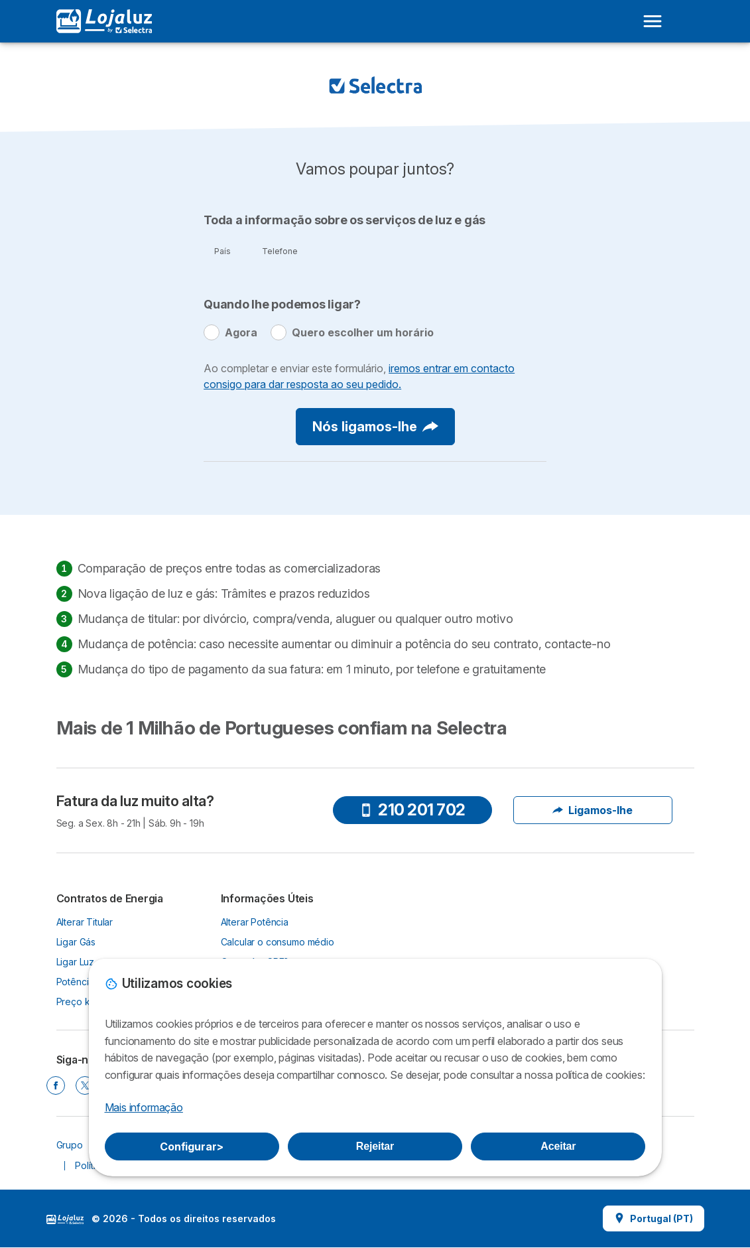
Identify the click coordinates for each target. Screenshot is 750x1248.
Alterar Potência (255, 922)
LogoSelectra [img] (65, 1219)
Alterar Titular (84, 922)
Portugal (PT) (653, 1218)
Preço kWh (80, 1001)
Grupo (69, 1144)
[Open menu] (652, 21)
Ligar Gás (76, 941)
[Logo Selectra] (104, 21)
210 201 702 (412, 809)
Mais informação (144, 1107)
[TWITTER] (85, 1085)
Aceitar (558, 1146)
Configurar (191, 1146)
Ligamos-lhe (592, 810)
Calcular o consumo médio (277, 941)
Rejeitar (375, 1146)
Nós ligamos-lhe (375, 427)
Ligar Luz (75, 961)
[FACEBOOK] (55, 1085)
